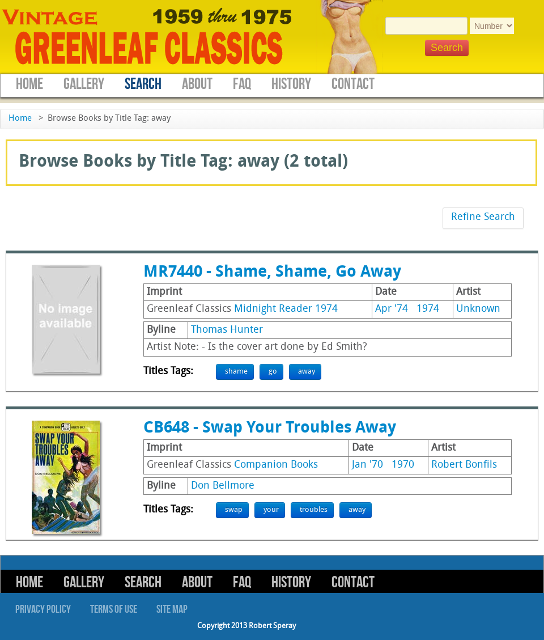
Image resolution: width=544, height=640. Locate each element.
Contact (353, 84)
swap (234, 510)
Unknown (478, 309)
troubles (314, 510)
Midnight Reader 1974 (286, 309)
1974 (427, 309)
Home (29, 84)
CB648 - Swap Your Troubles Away (269, 428)
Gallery (83, 84)
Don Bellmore (222, 486)
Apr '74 (391, 309)
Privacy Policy (43, 609)
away (306, 371)
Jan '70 (367, 465)
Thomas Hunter (227, 330)
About (197, 84)
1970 (403, 465)
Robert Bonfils (464, 465)
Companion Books (276, 465)
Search (143, 84)
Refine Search (483, 217)
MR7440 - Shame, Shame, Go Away (272, 273)
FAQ (242, 84)
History (291, 84)
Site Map (172, 609)
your (271, 510)
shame (236, 371)
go (273, 371)
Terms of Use (113, 609)
